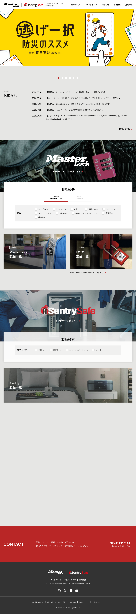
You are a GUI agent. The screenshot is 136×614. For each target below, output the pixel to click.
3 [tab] (66, 78)
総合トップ (75, 5)
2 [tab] (62, 78)
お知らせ (105, 5)
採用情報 (128, 5)
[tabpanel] (68, 37)
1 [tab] (58, 78)
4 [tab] (70, 78)
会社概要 (117, 5)
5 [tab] (73, 78)
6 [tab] (77, 78)
